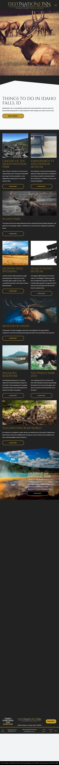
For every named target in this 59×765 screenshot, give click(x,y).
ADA (56, 730)
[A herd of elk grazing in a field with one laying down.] (29, 634)
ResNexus (32, 731)
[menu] (56, 5)
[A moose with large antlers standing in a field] (29, 530)
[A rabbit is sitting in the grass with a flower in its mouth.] (29, 582)
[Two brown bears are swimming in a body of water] (29, 687)
